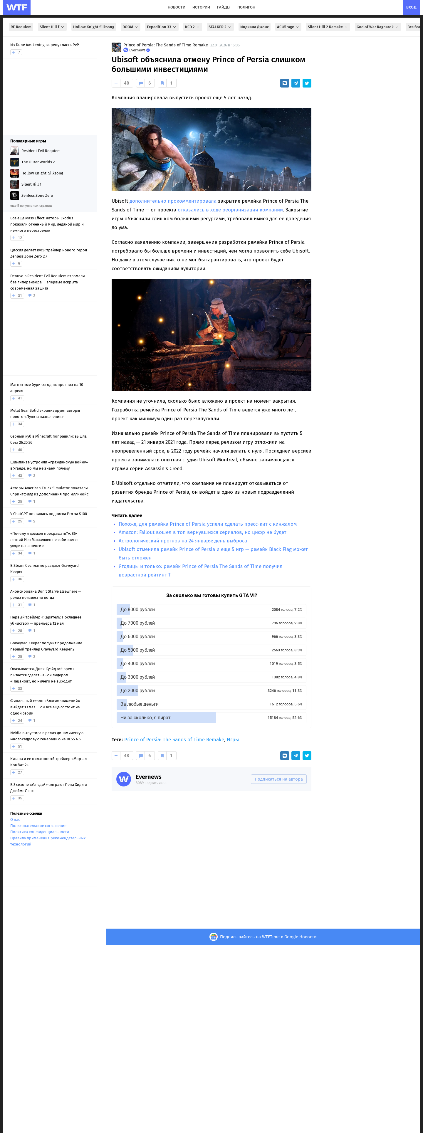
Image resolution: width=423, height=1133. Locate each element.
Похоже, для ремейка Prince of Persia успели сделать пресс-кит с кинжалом (208, 524)
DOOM (130, 27)
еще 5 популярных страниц (31, 206)
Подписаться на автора (279, 779)
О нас (15, 819)
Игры (233, 740)
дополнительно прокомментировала (173, 201)
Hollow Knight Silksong (93, 27)
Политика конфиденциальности (39, 832)
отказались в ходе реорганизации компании (230, 210)
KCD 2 (192, 27)
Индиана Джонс (254, 27)
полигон (246, 7)
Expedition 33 (162, 27)
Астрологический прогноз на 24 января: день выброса (183, 541)
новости (176, 7)
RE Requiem (21, 27)
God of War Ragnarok (378, 27)
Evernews (149, 776)
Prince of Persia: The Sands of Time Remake (165, 45)
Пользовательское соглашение (38, 825)
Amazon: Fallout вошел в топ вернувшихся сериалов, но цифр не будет (202, 532)
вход (411, 7)
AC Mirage (288, 27)
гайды (223, 7)
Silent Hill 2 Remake (328, 27)
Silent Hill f (52, 27)
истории (201, 7)
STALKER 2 (220, 27)
